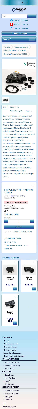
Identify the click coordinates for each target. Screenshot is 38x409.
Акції (7, 381)
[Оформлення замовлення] (32, 2)
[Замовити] (15, 288)
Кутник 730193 (29, 279)
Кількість (7, 218)
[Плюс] (32, 221)
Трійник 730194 (10, 313)
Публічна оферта (10, 350)
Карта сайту (9, 369)
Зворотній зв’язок (11, 363)
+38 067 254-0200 (19, 28)
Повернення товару (12, 366)
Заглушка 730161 (10, 279)
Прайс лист (9, 384)
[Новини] (8, 2)
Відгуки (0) (29, 111)
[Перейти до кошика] (28, 2)
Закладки (8, 397)
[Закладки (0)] (25, 2)
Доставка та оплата (13, 238)
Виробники (9, 375)
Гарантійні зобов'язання (12, 353)
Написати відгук (27, 231)
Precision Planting (18, 196)
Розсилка (8, 400)
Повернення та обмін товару (16, 245)
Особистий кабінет (11, 391)
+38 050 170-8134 (19, 24)
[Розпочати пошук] (31, 16)
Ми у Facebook (10, 378)
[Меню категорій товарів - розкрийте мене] (32, 39)
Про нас (7, 341)
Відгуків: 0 (17, 231)
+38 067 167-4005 (19, 20)
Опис (4, 107)
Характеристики (14, 107)
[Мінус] (6, 221)
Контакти (8, 249)
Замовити (19, 227)
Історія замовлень (11, 394)
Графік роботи (10, 242)
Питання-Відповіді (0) (16, 111)
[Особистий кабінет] (21, 2)
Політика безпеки (10, 347)
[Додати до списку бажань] (33, 185)
